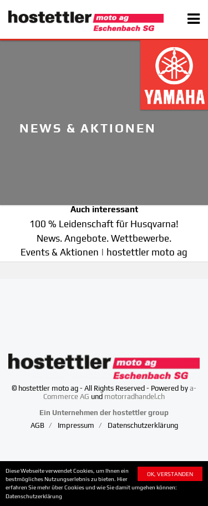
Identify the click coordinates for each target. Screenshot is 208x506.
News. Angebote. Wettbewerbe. (104, 238)
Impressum (76, 425)
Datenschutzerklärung (34, 496)
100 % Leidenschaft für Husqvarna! (104, 223)
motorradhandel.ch (134, 396)
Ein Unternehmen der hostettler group (104, 412)
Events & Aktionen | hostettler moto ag (104, 252)
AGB (37, 425)
